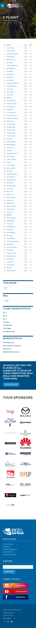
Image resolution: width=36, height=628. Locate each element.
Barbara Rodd (11, 59)
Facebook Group (9, 554)
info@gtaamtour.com (9, 612)
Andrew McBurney (12, 65)
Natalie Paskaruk (12, 270)
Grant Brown (10, 262)
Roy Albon (10, 171)
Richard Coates (11, 197)
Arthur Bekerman (12, 86)
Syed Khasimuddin (12, 54)
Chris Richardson (12, 247)
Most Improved (8, 342)
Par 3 (15, 22)
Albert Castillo (11, 206)
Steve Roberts (11, 177)
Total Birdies (7, 325)
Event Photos (8, 552)
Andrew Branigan (12, 103)
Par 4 (5, 316)
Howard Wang (11, 51)
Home (4, 22)
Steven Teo (10, 194)
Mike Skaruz (10, 182)
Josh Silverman (11, 100)
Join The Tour (11, 384)
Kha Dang (9, 235)
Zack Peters (10, 147)
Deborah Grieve (11, 253)
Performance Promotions (12, 345)
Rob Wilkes (10, 71)
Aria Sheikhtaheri (12, 174)
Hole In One (7, 349)
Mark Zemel (10, 109)
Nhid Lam (9, 98)
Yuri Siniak (10, 62)
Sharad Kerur (10, 203)
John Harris (10, 95)
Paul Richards (11, 74)
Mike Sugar (10, 244)
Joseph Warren (11, 106)
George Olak (10, 209)
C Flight (18, 301)
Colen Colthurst (11, 159)
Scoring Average (8, 331)
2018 (18, 288)
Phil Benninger (11, 124)
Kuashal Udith (11, 127)
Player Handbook (10, 549)
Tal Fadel (9, 150)
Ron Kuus (9, 212)
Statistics (10, 22)
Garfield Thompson (12, 118)
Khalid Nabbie (11, 221)
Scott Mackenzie (12, 115)
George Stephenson (13, 241)
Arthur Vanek (11, 165)
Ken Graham (10, 92)
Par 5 (5, 319)
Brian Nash (10, 77)
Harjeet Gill (10, 200)
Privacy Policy (7, 618)
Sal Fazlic (9, 267)
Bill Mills (9, 215)
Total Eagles (7, 328)
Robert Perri (10, 121)
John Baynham (11, 226)
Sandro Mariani (11, 141)
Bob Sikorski (10, 259)
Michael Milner (11, 168)
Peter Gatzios (11, 136)
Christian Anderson (12, 83)
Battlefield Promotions (11, 352)
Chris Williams (11, 238)
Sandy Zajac (10, 80)
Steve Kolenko (11, 68)
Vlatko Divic (10, 250)
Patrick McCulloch (12, 153)
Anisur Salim (10, 48)
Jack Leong (10, 89)
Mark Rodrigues (11, 218)
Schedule (6, 547)
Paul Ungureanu (11, 180)
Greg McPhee (11, 133)
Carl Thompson (11, 112)
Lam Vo (9, 162)
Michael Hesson (11, 256)
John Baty (10, 139)
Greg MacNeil (11, 265)
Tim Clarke (10, 224)
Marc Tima (10, 191)
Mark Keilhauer (11, 144)
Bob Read (9, 229)
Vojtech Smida (11, 130)
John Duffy (10, 188)
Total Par (6, 322)
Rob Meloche (10, 56)
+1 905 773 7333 (8, 615)
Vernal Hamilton (11, 185)
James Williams (11, 232)
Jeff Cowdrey (11, 156)
